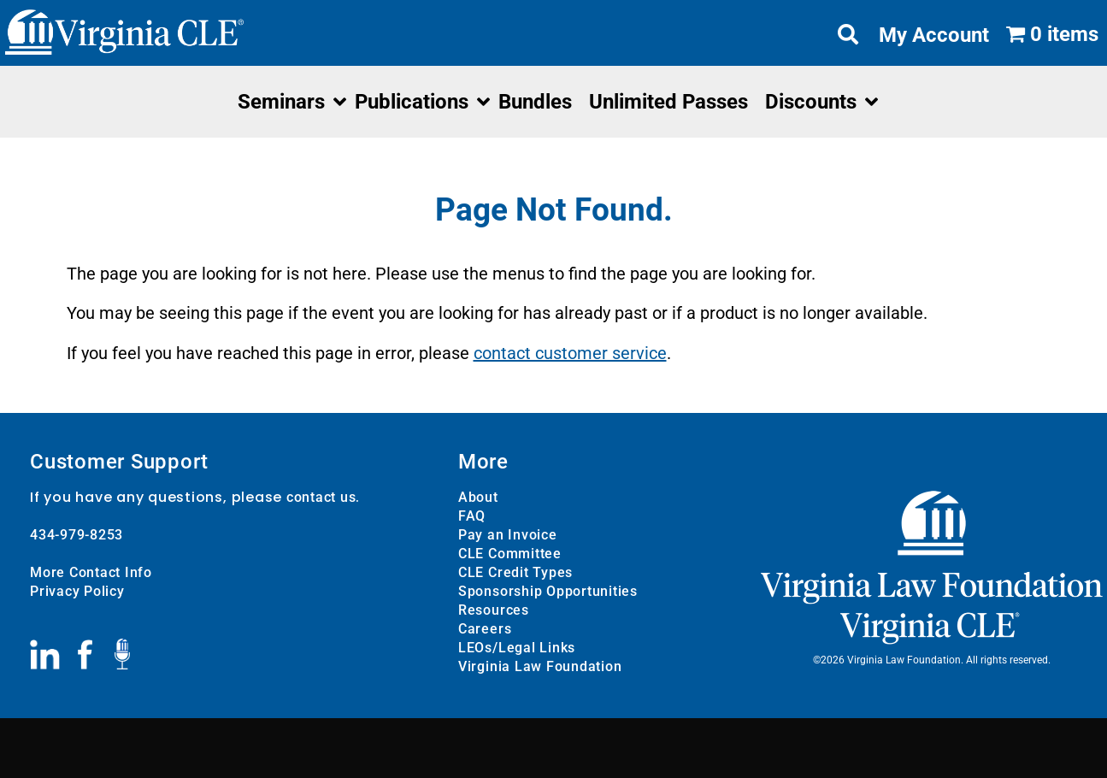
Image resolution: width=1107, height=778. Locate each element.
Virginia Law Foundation (539, 666)
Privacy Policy (77, 591)
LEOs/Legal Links (516, 647)
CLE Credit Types (515, 572)
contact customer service (570, 353)
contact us (321, 497)
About (478, 497)
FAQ (472, 516)
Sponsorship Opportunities (548, 591)
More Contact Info (91, 572)
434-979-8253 (76, 535)
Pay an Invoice (507, 535)
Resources (493, 610)
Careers (484, 629)
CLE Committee (510, 553)
